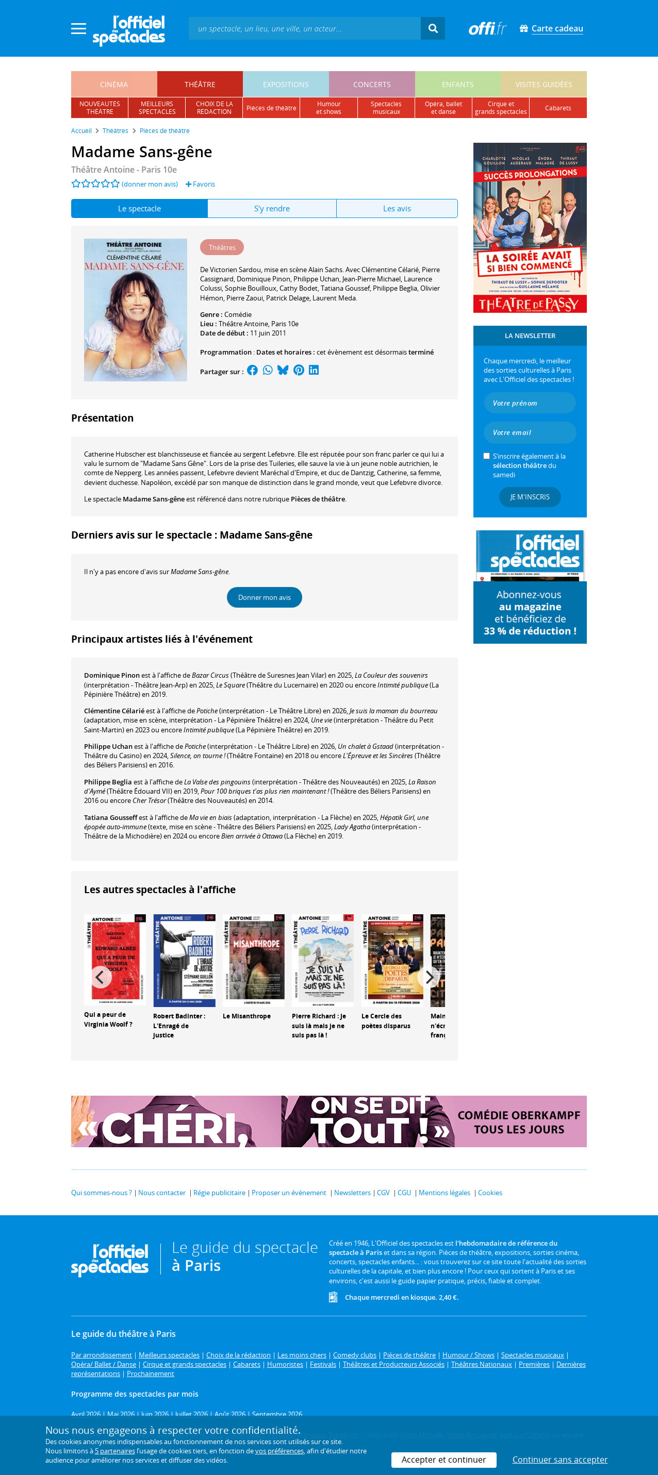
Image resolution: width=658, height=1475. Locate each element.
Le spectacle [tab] (139, 208)
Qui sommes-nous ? (101, 1192)
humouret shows (328, 107)
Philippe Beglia (108, 781)
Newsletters (352, 1192)
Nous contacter (162, 1192)
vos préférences (279, 1450)
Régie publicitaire (219, 1192)
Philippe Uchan (108, 746)
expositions (286, 84)
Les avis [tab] (397, 208)
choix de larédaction (214, 107)
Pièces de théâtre (318, 499)
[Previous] (100, 977)
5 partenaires (115, 1450)
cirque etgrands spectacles (501, 107)
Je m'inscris (530, 496)
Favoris (200, 184)
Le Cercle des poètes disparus (385, 1021)
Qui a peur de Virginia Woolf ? (108, 1019)
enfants (458, 84)
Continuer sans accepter (560, 1459)
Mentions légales (444, 1192)
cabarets (558, 108)
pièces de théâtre (271, 108)
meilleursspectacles (157, 107)
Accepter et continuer (444, 1459)
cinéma (114, 84)
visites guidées (544, 84)
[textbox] (305, 28)
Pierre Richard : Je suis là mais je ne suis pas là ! (319, 1026)
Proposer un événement (289, 1192)
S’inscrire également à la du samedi (529, 465)
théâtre (200, 84)
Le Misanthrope (247, 1016)
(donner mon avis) (150, 184)
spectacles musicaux (386, 107)
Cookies (490, 1192)
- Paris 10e (124, 169)
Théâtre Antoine (243, 323)
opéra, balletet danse (443, 107)
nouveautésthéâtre (99, 107)
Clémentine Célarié (114, 710)
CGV (383, 1192)
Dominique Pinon (112, 675)
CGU (404, 1192)
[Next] (428, 977)
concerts (372, 84)
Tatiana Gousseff (110, 817)
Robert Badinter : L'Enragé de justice (179, 1026)
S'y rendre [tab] (272, 208)
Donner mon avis (264, 597)
